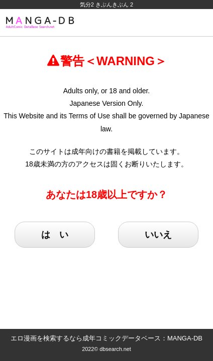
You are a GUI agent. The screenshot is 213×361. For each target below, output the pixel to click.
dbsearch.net (115, 349)
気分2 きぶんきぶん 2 (106, 5)
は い (54, 235)
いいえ (158, 235)
